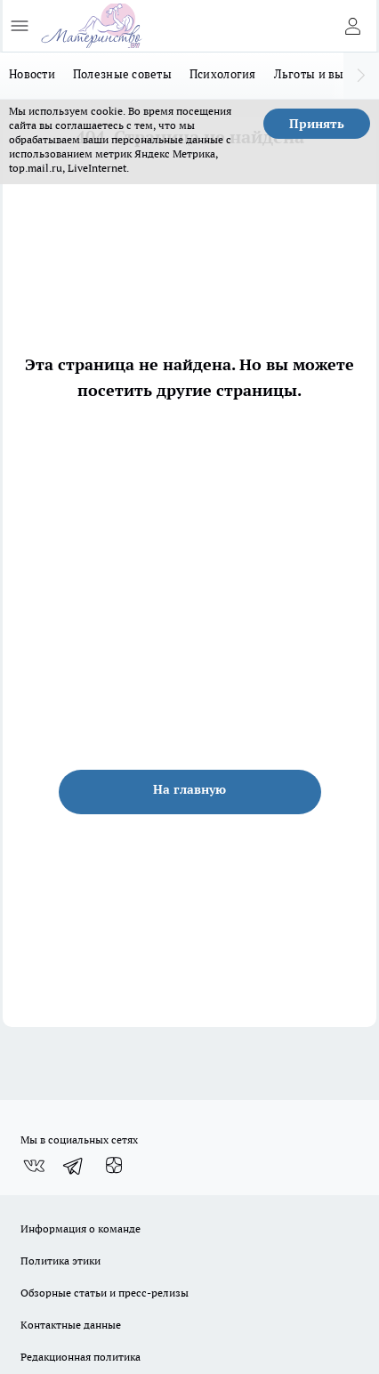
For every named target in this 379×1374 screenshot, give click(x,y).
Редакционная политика (80, 1356)
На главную (189, 789)
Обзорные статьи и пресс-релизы (104, 1292)
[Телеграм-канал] (73, 1166)
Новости (32, 74)
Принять (316, 124)
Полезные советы (122, 74)
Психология (223, 74)
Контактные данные (70, 1324)
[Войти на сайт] (352, 26)
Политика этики (60, 1260)
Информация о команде (80, 1228)
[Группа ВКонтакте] (33, 1166)
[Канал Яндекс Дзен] (114, 1166)
